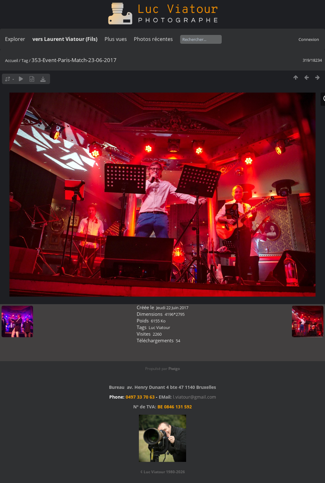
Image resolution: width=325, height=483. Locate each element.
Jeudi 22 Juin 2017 (172, 307)
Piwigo (174, 368)
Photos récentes (153, 39)
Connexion (309, 39)
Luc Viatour (159, 327)
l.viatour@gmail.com (194, 397)
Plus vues (116, 39)
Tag (24, 60)
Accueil (11, 60)
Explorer (15, 39)
